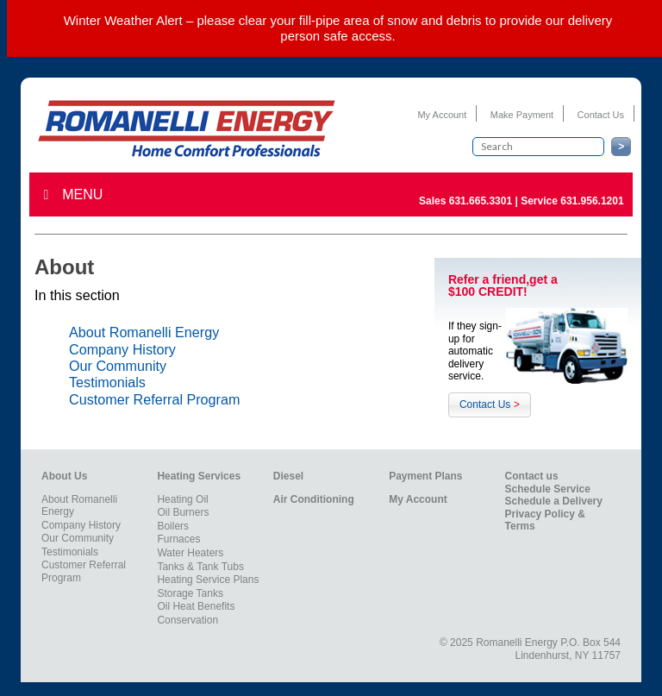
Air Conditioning (313, 499)
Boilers (173, 526)
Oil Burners (183, 512)
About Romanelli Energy (144, 332)
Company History (122, 349)
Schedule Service (547, 489)
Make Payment (521, 115)
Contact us (532, 476)
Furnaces (178, 539)
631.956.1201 (591, 201)
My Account (441, 115)
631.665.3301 (480, 201)
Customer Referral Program (154, 399)
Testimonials (107, 382)
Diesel (288, 476)
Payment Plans (425, 476)
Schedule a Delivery (554, 501)
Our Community (117, 365)
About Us (64, 476)
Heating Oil (182, 499)
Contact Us (601, 115)
